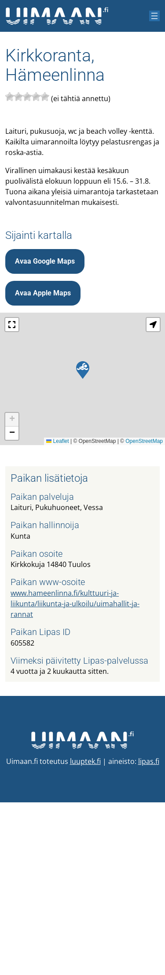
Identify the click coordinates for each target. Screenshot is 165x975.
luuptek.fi (85, 934)
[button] (82, 543)
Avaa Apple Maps (43, 465)
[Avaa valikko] (154, 16)
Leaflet (57, 614)
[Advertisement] (82, 297)
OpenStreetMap (144, 614)
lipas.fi (148, 934)
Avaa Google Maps (45, 434)
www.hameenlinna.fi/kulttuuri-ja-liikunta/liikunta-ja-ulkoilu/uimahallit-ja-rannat (75, 776)
